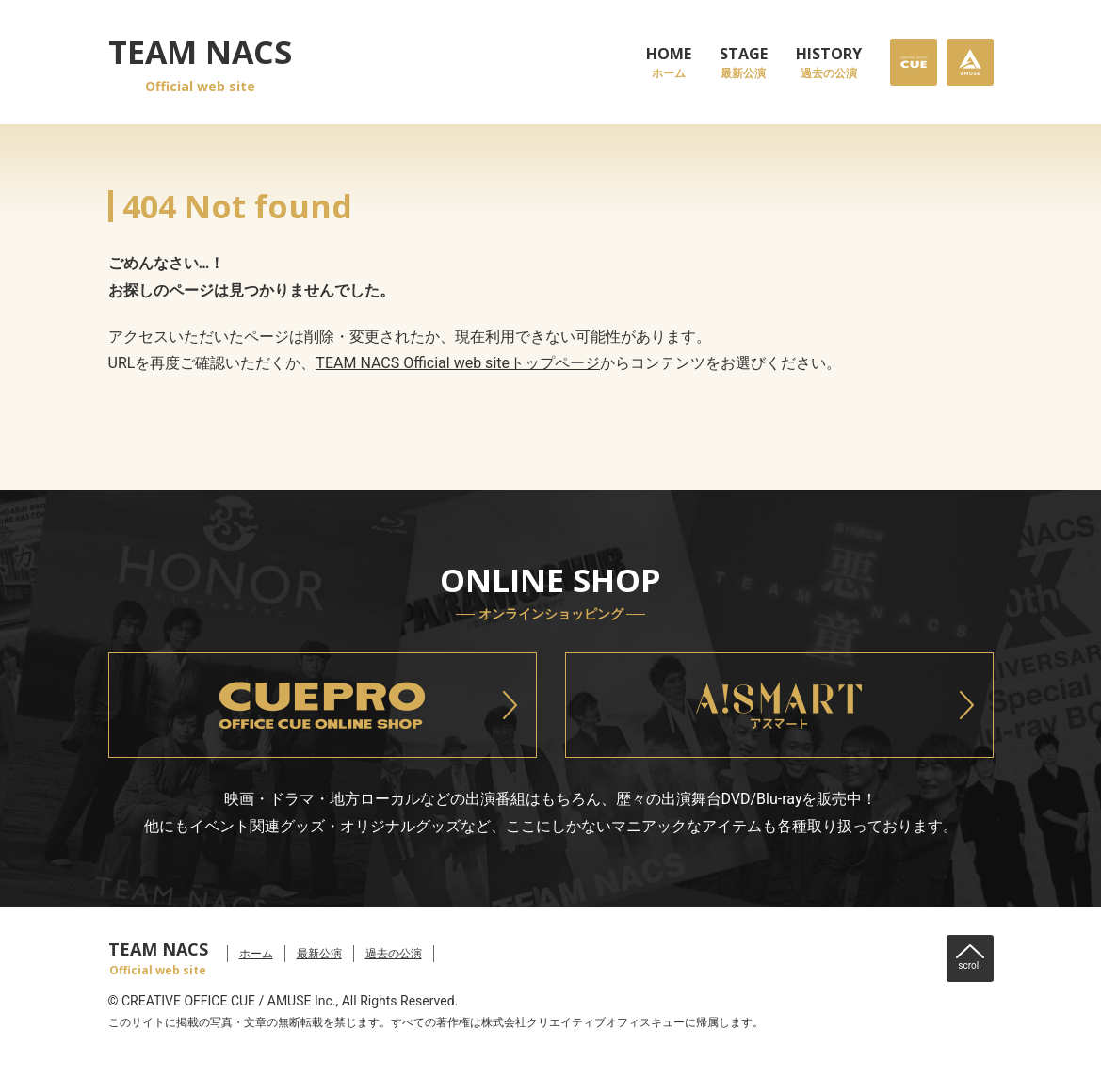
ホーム (256, 953)
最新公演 (319, 953)
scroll (969, 965)
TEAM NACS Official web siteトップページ (458, 363)
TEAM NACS (200, 63)
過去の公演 (393, 953)
